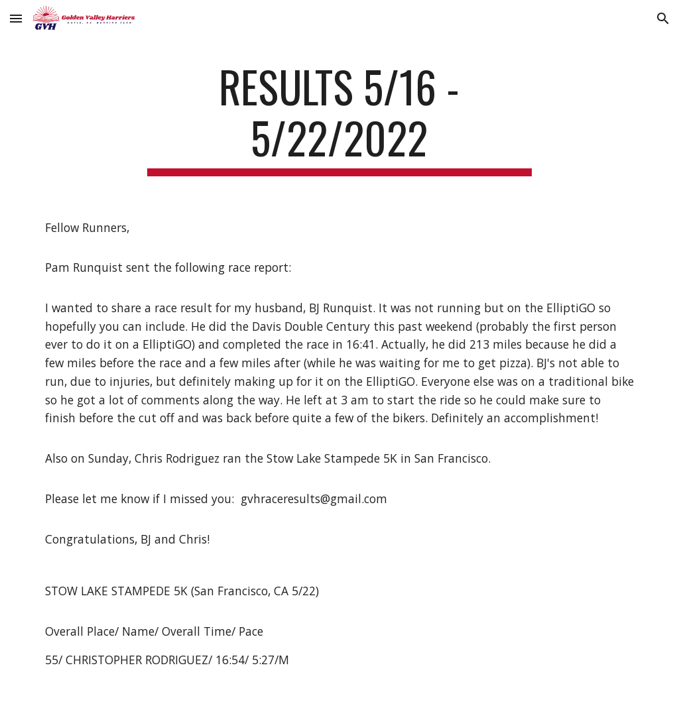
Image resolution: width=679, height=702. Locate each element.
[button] (16, 18)
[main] (339, 119)
